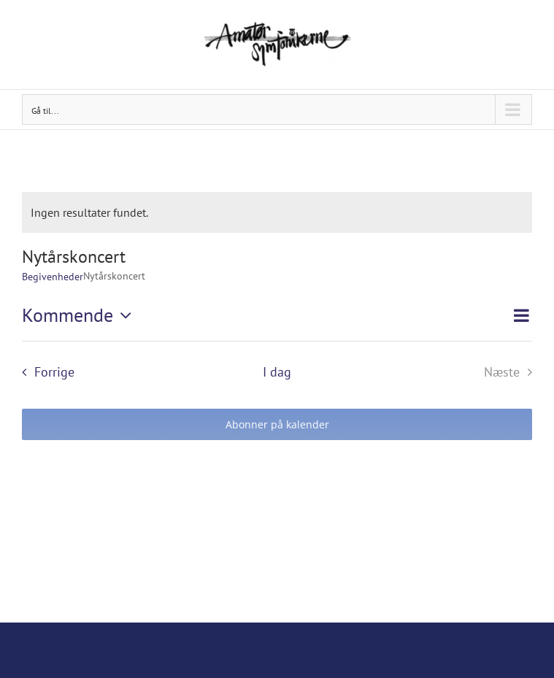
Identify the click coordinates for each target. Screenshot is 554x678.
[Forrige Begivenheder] (44, 372)
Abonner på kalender (277, 424)
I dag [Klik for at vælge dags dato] (277, 371)
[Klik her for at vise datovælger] (80, 315)
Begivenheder (52, 276)
